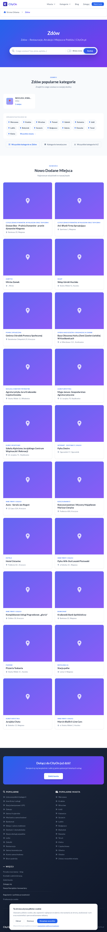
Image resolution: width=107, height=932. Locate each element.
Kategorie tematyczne (55, 144)
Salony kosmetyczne (12, 850)
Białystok (24, 128)
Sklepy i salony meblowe (14, 826)
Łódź (92, 122)
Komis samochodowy (13, 854)
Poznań (53, 122)
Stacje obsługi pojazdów (14, 834)
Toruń (91, 128)
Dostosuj (30, 921)
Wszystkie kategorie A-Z (86, 144)
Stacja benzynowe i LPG (14, 805)
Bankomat (8, 822)
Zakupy (7, 809)
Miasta (51, 4)
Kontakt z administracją (12, 876)
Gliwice (60, 850)
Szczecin (38, 128)
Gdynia (66, 128)
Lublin (11, 128)
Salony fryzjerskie (11, 813)
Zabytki (7, 842)
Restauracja (9, 846)
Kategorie (65, 4)
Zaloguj (86, 4)
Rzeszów (78, 128)
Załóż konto (53, 776)
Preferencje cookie (10, 899)
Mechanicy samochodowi (14, 817)
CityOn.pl (100, 927)
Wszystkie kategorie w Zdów (23, 144)
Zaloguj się (7, 884)
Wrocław (40, 122)
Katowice (79, 122)
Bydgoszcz (52, 128)
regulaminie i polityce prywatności (48, 926)
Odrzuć (18, 921)
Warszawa (13, 122)
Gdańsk (66, 122)
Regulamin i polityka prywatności (16, 895)
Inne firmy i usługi (11, 801)
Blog (77, 4)
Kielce (11, 134)
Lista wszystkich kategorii (14, 797)
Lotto (6, 838)
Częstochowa (62, 846)
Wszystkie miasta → (28, 134)
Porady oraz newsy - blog (13, 872)
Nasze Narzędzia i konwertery (15, 888)
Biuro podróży (10, 858)
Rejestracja (98, 4)
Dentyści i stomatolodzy (14, 830)
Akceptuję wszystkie (47, 921)
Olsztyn (60, 854)
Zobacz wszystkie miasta (67, 858)
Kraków (27, 122)
